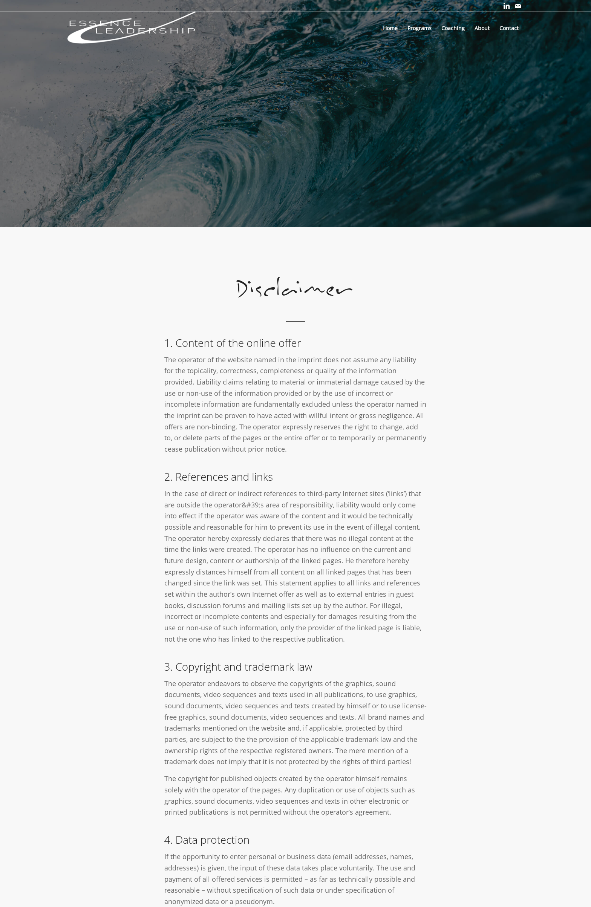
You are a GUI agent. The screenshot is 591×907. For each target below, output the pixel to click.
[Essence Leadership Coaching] (150, 28)
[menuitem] (390, 28)
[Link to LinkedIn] (506, 5)
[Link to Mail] (518, 5)
